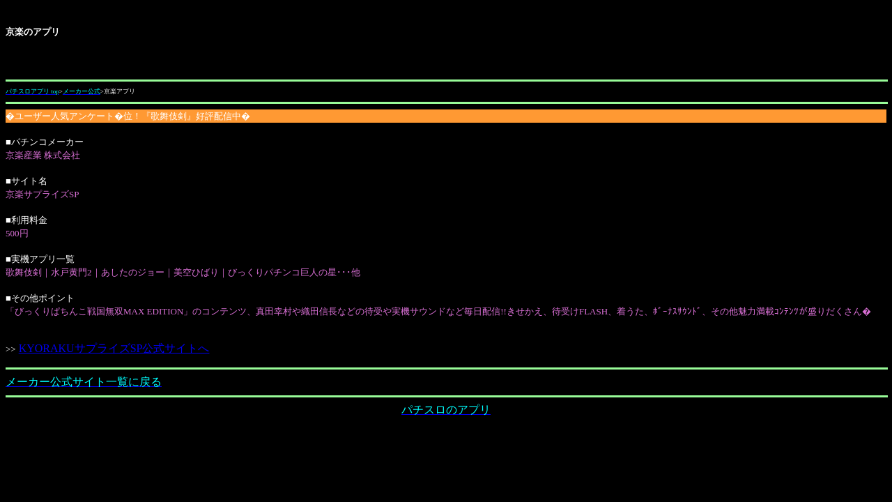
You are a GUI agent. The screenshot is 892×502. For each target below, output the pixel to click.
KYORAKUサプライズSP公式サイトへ (114, 348)
